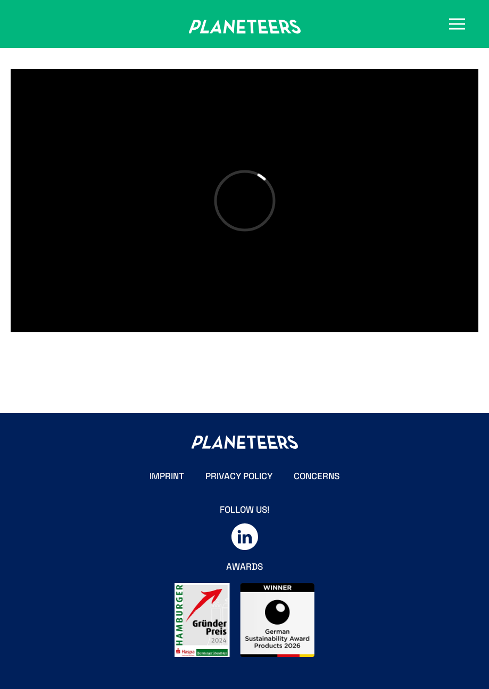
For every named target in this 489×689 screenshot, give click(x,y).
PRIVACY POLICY (238, 476)
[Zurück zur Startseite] (245, 26)
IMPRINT (167, 476)
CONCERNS (316, 476)
